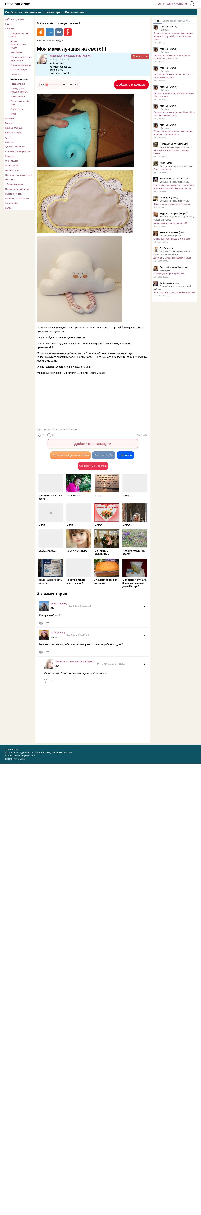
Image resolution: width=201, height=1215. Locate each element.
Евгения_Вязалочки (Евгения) (174, 178)
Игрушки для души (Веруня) (173, 213)
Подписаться (140, 56)
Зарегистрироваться (177, 4)
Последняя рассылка (62, 752)
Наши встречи (12, 170)
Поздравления (17, 84)
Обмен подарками (14, 184)
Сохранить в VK (104, 455)
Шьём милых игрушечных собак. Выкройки (174, 292)
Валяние (9, 123)
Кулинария (15, 74)
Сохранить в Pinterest (93, 465)
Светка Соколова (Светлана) (174, 267)
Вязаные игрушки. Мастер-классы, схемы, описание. (173, 218)
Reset (73, 84)
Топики (157, 21)
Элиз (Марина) (58, 603)
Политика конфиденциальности (19, 755)
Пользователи (74, 12)
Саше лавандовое (162, 169)
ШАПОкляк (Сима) (169, 197)
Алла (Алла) (166, 163)
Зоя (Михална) (167, 248)
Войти (161, 4)
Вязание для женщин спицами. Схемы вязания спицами (171, 253)
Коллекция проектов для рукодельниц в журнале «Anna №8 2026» (173, 133)
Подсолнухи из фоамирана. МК (168, 273)
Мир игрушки (11, 161)
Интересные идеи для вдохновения (21, 59)
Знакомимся (16, 52)
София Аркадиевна (169, 283)
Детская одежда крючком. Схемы (176, 147)
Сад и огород (16, 109)
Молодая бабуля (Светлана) (174, 144)
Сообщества (13, 12)
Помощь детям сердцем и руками (19, 90)
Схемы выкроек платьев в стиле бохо (171, 239)
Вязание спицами (13, 128)
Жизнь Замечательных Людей (18, 44)
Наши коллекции (18, 70)
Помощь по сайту (42, 752)
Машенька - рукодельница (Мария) (70, 55)
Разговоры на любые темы (20, 103)
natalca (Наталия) (168, 27)
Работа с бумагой (13, 194)
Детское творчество (15, 147)
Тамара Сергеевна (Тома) (172, 232)
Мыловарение (12, 165)
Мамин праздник (19, 79)
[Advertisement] (91, 401)
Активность (33, 12)
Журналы (164, 30)
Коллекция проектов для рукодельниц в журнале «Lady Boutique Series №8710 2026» (173, 36)
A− (42, 84)
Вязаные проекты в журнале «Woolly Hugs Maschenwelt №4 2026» (174, 114)
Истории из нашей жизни (19, 35)
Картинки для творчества (17, 151)
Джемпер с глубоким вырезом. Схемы (172, 258)
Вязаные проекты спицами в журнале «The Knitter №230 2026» (172, 57)
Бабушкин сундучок (14, 19)
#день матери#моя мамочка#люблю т (58, 429)
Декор (8, 137)
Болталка (9, 28)
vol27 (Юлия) (57, 632)
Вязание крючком (13, 132)
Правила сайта (11, 752)
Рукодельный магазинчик (17, 198)
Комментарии (53, 12)
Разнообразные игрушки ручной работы (172, 288)
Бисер (8, 24)
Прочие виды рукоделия (17, 189)
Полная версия (11, 749)
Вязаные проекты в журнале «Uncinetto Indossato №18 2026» (172, 76)
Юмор (13, 114)
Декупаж (9, 142)
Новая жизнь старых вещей (18, 175)
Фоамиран (165, 270)
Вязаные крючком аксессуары (174, 182)
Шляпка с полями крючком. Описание (172, 204)
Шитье (8, 208)
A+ (63, 84)
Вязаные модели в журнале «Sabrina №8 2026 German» (173, 95)
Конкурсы (10, 156)
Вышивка (9, 118)
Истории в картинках (20, 65)
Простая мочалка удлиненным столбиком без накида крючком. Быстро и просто (173, 186)
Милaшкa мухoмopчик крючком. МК (170, 223)
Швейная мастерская (170, 235)
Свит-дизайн (11, 203)
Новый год (10, 179)
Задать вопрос (26, 752)
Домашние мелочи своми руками (176, 166)
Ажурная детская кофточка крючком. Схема (171, 152)
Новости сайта (17, 96)
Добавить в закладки (131, 84)
